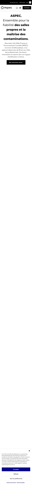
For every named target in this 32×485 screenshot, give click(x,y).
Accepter (16, 469)
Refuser (16, 474)
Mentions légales (21, 482)
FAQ (27, 2)
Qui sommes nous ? (14, 2)
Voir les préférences (16, 478)
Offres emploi (22, 2)
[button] (29, 451)
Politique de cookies (11, 482)
